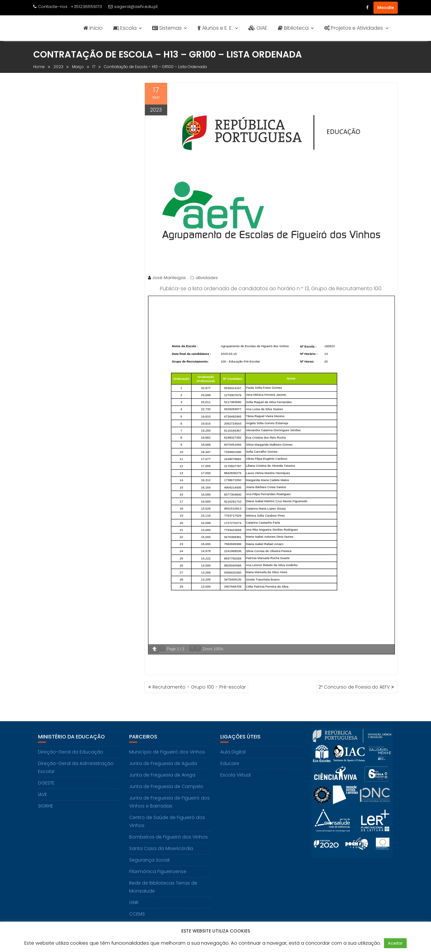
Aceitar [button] (395, 943)
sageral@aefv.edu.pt (133, 7)
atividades (207, 278)
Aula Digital (233, 752)
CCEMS (137, 914)
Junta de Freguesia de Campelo (166, 786)
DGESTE (46, 783)
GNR (133, 902)
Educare (229, 763)
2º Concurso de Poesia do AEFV (354, 687)
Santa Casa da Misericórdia (161, 848)
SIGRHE (45, 806)
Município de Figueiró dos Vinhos (167, 752)
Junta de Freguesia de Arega (162, 775)
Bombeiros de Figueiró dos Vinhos (168, 837)
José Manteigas (167, 278)
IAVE (42, 794)
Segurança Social (149, 860)
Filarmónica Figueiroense (157, 871)
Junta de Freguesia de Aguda (163, 763)
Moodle (385, 7)
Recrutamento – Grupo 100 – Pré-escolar (199, 687)
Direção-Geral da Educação (70, 752)
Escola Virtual (235, 775)
